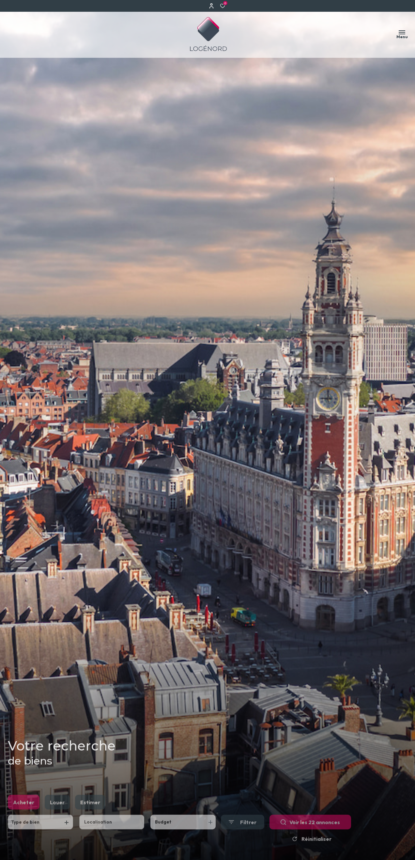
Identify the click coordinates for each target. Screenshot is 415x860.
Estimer (90, 813)
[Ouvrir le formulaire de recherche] (242, 833)
